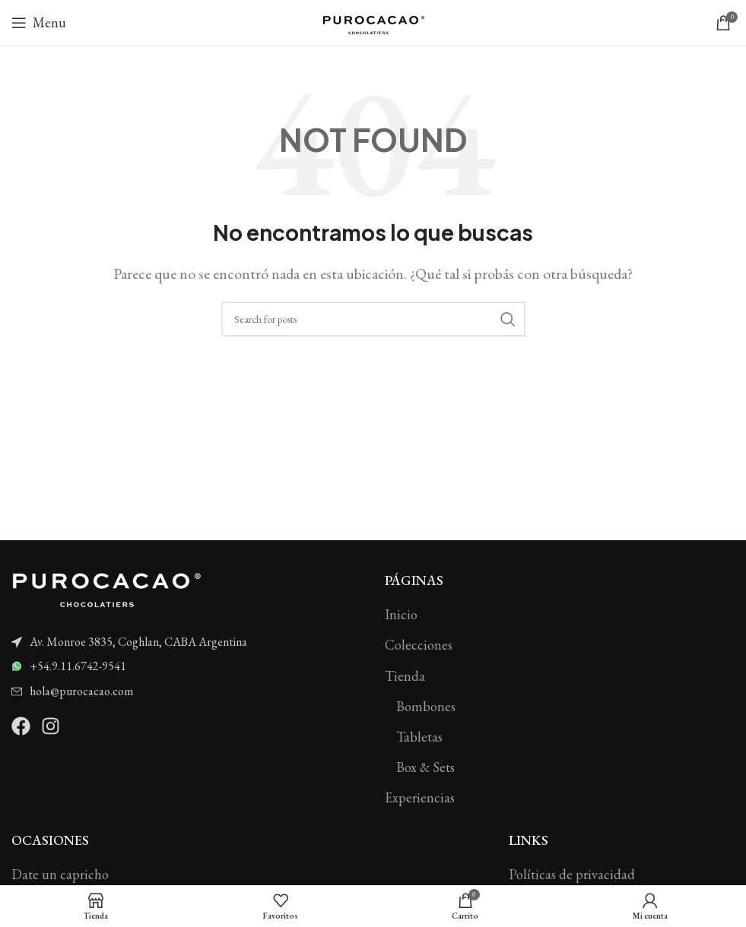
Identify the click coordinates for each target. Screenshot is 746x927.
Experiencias (420, 797)
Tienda (405, 676)
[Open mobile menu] (39, 23)
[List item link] (186, 642)
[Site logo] (373, 21)
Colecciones (418, 644)
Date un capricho (60, 874)
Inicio (401, 614)
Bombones (426, 706)
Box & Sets (425, 767)
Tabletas (419, 736)
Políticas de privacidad (572, 874)
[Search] (373, 319)
